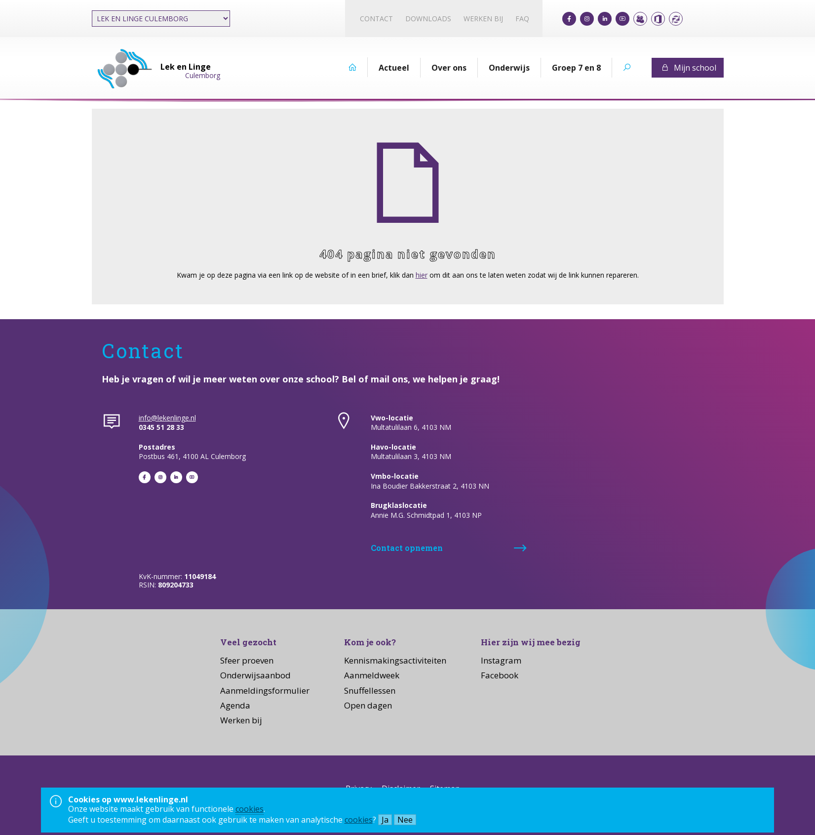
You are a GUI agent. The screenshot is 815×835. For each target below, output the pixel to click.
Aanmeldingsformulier (265, 690)
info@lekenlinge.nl (167, 417)
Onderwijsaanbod (255, 675)
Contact (376, 18)
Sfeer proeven (246, 660)
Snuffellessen (369, 690)
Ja (385, 819)
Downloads (428, 18)
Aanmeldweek (371, 675)
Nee (405, 819)
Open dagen (368, 705)
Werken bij (483, 18)
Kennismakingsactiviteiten (395, 660)
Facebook (499, 675)
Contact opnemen (407, 548)
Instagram (501, 660)
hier (421, 275)
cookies (249, 808)
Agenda (235, 705)
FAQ (522, 18)
